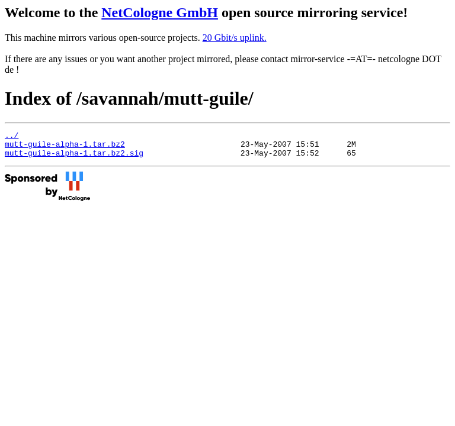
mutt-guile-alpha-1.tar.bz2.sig (74, 158)
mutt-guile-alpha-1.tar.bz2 (65, 147)
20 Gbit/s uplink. (235, 38)
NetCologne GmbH (159, 12)
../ (11, 136)
